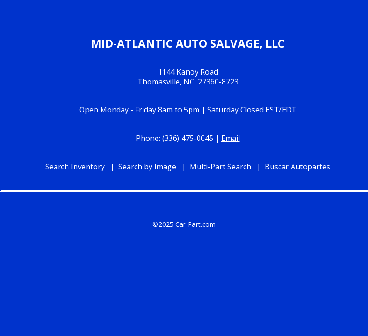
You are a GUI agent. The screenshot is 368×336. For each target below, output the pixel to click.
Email (230, 138)
